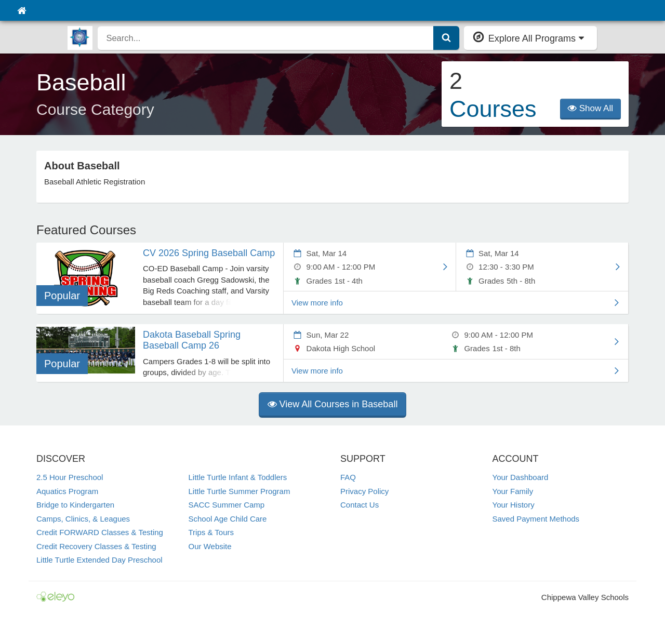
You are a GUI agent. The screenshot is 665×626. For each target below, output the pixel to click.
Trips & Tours (211, 532)
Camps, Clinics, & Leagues (83, 518)
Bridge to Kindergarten (75, 504)
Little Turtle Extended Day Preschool (99, 559)
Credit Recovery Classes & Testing (96, 546)
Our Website (210, 546)
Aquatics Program (67, 491)
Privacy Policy (364, 491)
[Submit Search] (446, 38)
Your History (514, 504)
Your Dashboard (521, 477)
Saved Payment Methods (536, 518)
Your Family (513, 491)
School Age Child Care (228, 518)
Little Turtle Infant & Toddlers (238, 477)
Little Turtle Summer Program (239, 491)
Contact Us (359, 504)
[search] (265, 38)
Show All (590, 108)
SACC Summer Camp (227, 504)
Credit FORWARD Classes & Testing (99, 532)
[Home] (21, 10)
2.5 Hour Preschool (69, 477)
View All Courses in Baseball (333, 404)
